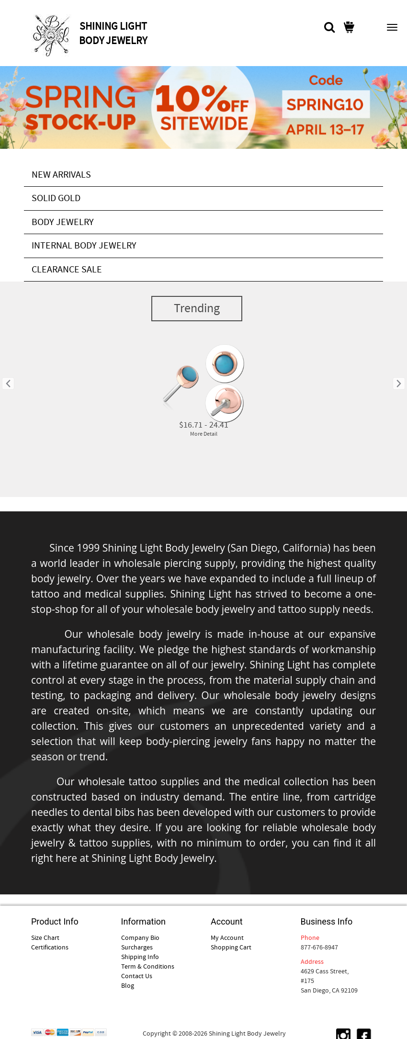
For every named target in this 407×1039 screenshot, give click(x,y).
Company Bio (140, 937)
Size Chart (45, 937)
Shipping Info (140, 956)
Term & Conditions (147, 966)
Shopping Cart (231, 947)
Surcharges (137, 947)
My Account (227, 937)
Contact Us (136, 975)
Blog (127, 985)
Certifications (49, 947)
